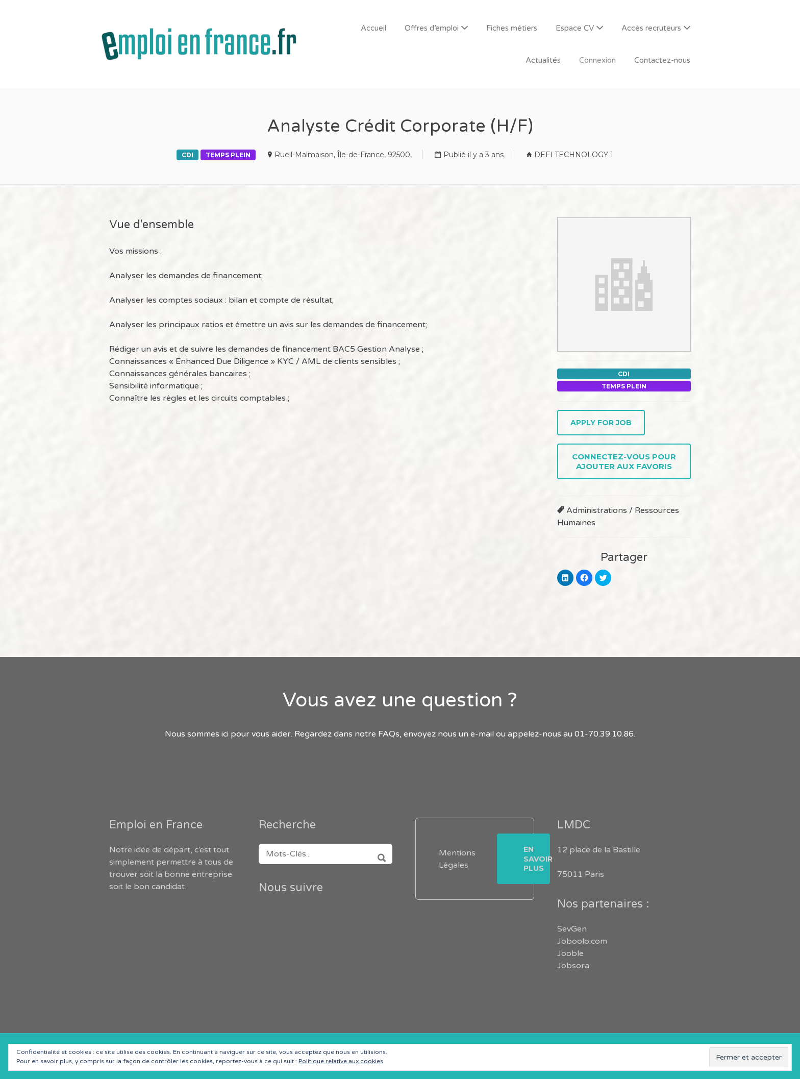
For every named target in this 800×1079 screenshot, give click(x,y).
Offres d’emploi (432, 28)
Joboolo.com (582, 941)
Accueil (373, 28)
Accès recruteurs (651, 28)
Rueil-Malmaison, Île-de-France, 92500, (343, 154)
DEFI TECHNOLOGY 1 (573, 154)
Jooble (570, 953)
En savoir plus (536, 858)
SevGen (572, 929)
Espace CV (575, 28)
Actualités (543, 60)
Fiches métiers (511, 28)
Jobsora (573, 966)
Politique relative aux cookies (340, 1061)
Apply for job (601, 422)
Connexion (597, 60)
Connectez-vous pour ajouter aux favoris (624, 461)
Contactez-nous (662, 60)
